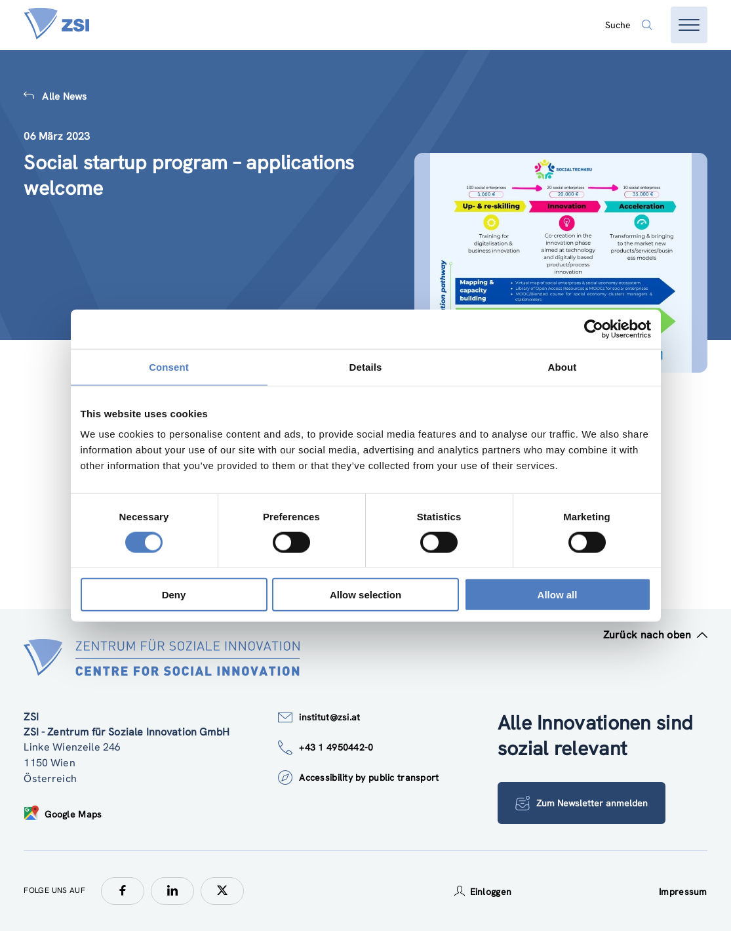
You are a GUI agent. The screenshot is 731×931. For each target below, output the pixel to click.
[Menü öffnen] (689, 25)
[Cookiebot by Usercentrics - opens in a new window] (593, 329)
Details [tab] (365, 366)
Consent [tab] (169, 366)
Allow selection (365, 594)
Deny (174, 594)
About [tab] (562, 366)
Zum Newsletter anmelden (581, 803)
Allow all (558, 594)
